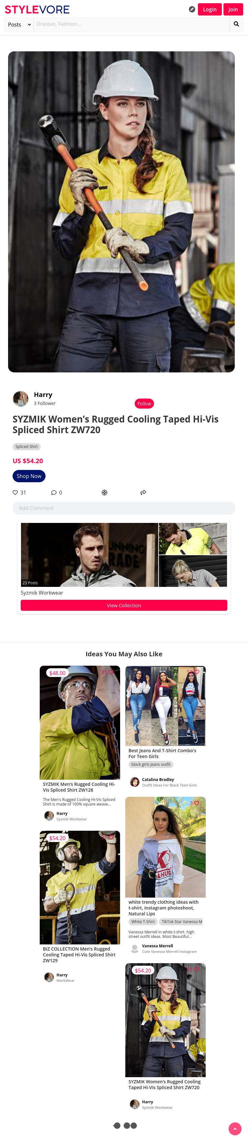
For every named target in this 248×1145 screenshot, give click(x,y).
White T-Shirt (143, 921)
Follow (144, 404)
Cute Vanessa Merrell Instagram (169, 951)
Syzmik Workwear (42, 592)
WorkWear (66, 980)
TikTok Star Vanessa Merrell (187, 921)
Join (233, 9)
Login (210, 9)
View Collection (124, 605)
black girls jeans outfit (150, 764)
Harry (43, 394)
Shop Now (29, 476)
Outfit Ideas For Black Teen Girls (169, 785)
